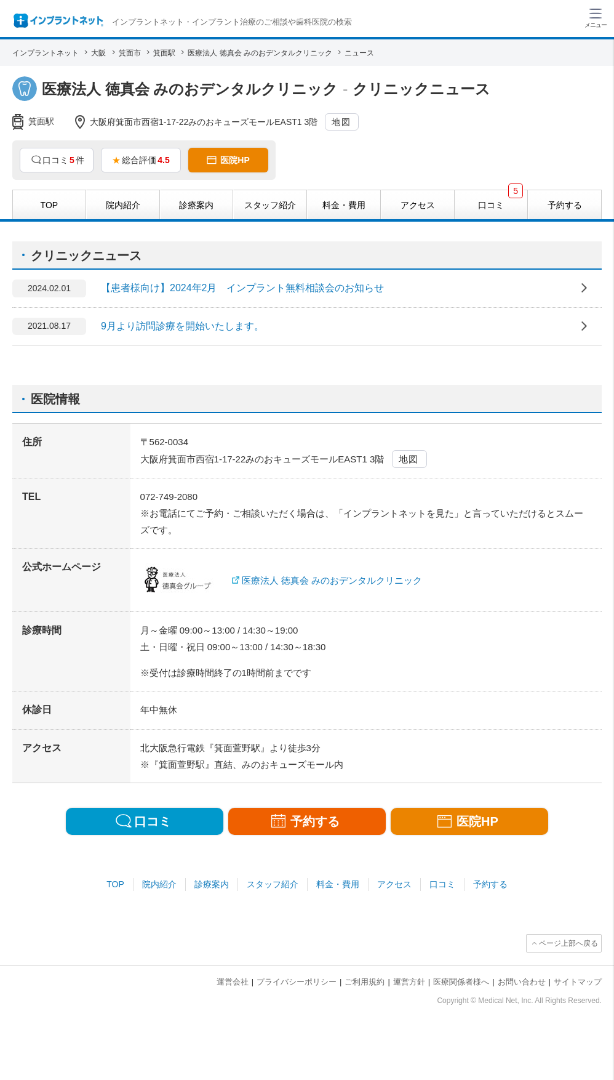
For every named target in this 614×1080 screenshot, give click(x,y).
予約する (490, 884)
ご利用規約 (365, 982)
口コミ (442, 884)
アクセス (394, 884)
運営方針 (409, 982)
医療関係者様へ (461, 982)
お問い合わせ (522, 982)
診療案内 (211, 884)
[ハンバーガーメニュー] (595, 17)
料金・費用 (337, 884)
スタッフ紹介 (272, 884)
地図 (341, 122)
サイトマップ (578, 982)
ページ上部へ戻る (568, 943)
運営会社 (233, 982)
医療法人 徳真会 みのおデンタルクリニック (332, 580)
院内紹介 (159, 884)
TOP (115, 884)
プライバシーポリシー (297, 982)
